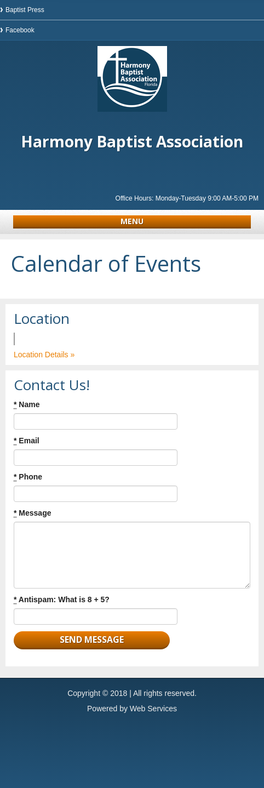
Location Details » (44, 354)
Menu (132, 221)
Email (26, 441)
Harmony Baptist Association (132, 141)
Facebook (20, 30)
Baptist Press (24, 10)
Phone (28, 477)
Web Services (153, 708)
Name (26, 404)
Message (32, 513)
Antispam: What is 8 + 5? (62, 599)
